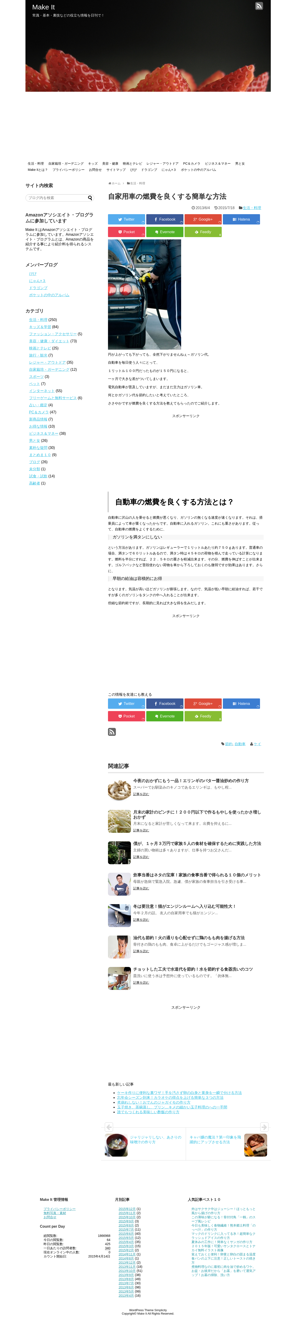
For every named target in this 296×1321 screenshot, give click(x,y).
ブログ (34, 462)
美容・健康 (110, 163)
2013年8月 (126, 1279)
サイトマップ (116, 170)
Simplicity (160, 1310)
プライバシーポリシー (69, 170)
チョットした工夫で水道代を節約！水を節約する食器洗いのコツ (193, 969)
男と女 (240, 163)
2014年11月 (127, 1254)
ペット (34, 384)
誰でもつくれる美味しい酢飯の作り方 (148, 1112)
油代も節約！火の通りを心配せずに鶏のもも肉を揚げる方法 (189, 938)
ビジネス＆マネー (218, 163)
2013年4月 (126, 1295)
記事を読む (141, 794)
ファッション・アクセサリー (53, 334)
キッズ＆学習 (40, 327)
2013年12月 (127, 1262)
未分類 (34, 469)
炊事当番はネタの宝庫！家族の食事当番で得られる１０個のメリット (197, 875)
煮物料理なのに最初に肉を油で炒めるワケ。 (223, 1266)
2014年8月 (126, 1258)
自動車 (240, 744)
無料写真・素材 (55, 1213)
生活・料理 (36, 163)
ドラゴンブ (149, 170)
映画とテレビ (132, 163)
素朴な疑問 (38, 448)
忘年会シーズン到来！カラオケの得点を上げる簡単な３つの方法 (170, 1097)
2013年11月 (127, 1266)
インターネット (42, 391)
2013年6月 (126, 1287)
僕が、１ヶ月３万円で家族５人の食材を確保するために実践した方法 (197, 843)
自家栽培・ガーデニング (66, 163)
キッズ (93, 163)
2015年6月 (126, 1233)
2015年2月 (126, 1250)
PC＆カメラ (191, 163)
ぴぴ (133, 170)
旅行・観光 (38, 355)
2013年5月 (126, 1291)
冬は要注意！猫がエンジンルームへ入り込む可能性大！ (184, 906)
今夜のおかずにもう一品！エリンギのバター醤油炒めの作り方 (191, 780)
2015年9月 (126, 1221)
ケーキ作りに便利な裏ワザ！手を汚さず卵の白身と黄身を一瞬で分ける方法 (179, 1093)
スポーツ (36, 377)
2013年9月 (126, 1275)
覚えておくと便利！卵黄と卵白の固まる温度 (223, 1254)
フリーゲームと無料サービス (53, 398)
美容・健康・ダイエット (49, 341)
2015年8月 (126, 1225)
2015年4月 (126, 1242)
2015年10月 (127, 1217)
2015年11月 (127, 1213)
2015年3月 (126, 1246)
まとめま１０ (40, 455)
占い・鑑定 (38, 405)
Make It (43, 7)
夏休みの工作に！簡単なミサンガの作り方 (221, 1242)
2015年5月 (126, 1238)
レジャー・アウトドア (163, 163)
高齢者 (34, 483)
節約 (228, 744)
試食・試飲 (38, 476)
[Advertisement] (148, 126)
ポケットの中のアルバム (198, 170)
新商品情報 (38, 419)
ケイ (257, 744)
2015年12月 (127, 1209)
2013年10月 (127, 1271)
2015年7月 (126, 1229)
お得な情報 (38, 426)
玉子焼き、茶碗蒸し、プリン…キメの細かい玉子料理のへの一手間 (172, 1107)
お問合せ (95, 170)
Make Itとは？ (38, 170)
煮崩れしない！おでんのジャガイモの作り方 (154, 1102)
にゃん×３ (169, 170)
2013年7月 (126, 1283)
